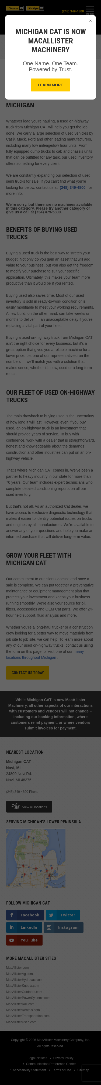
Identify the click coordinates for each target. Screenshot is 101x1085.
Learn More (50, 85)
